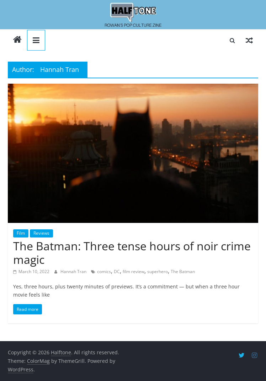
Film (21, 233)
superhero (157, 271)
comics (104, 271)
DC (117, 271)
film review (133, 271)
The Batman (183, 271)
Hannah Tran (73, 271)
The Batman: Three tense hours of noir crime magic (132, 252)
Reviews (41, 233)
